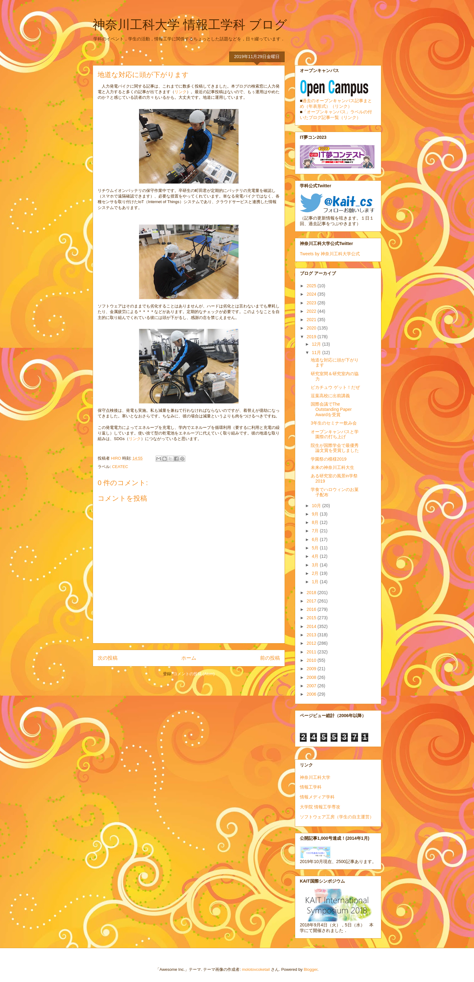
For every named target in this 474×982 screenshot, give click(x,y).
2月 (316, 573)
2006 (312, 694)
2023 (312, 302)
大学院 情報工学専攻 (320, 806)
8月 (316, 522)
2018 (312, 592)
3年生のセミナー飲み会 (334, 423)
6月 (316, 539)
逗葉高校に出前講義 (330, 395)
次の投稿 (108, 658)
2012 (312, 643)
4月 (316, 556)
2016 (312, 609)
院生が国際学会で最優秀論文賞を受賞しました (335, 448)
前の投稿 (270, 658)
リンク (180, 91)
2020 (312, 327)
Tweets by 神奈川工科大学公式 (330, 253)
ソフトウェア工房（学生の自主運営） (337, 816)
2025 (312, 285)
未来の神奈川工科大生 (332, 467)
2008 (312, 677)
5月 (316, 547)
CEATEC (120, 466)
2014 (312, 626)
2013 (312, 634)
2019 (312, 336)
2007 (312, 685)
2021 (312, 319)
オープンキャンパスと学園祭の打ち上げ (335, 434)
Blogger (310, 969)
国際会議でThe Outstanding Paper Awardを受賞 (331, 409)
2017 (312, 600)
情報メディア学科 (317, 796)
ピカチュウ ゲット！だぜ (335, 387)
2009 (312, 668)
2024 (312, 294)
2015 (312, 617)
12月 (317, 344)
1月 (316, 581)
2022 (312, 311)
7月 (316, 530)
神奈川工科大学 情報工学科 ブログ (190, 24)
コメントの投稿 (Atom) (194, 673)
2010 (312, 660)
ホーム (188, 658)
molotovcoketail (256, 969)
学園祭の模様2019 (328, 459)
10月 (317, 505)
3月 (316, 564)
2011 (312, 651)
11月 (317, 352)
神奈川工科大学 (315, 777)
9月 (316, 513)
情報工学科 (311, 786)
